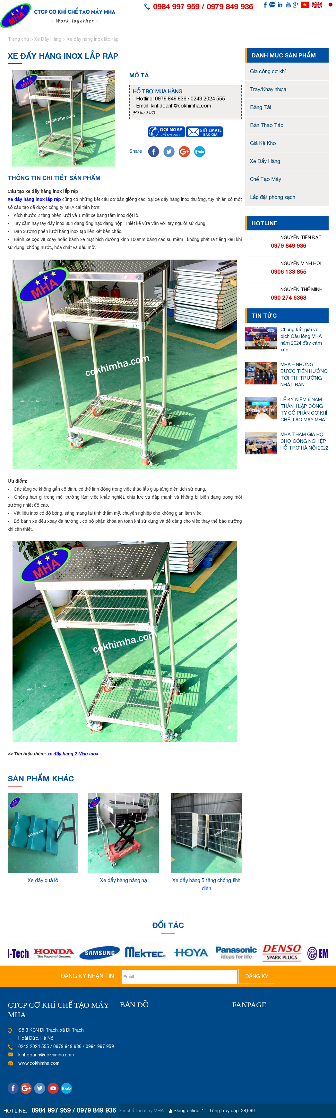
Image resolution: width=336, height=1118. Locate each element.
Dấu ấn (211, 30)
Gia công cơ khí (268, 71)
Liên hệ (296, 30)
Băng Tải (260, 107)
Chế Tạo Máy (265, 179)
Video (277, 30)
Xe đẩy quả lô (43, 880)
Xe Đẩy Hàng (47, 39)
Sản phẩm (186, 30)
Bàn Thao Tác (266, 125)
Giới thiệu (158, 30)
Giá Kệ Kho (263, 143)
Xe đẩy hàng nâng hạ (123, 880)
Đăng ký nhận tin (87, 976)
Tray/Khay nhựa (268, 89)
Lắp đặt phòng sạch (272, 197)
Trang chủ (19, 39)
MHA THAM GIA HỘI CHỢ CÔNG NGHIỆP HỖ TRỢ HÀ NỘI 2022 (304, 441)
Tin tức (256, 30)
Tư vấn (234, 30)
